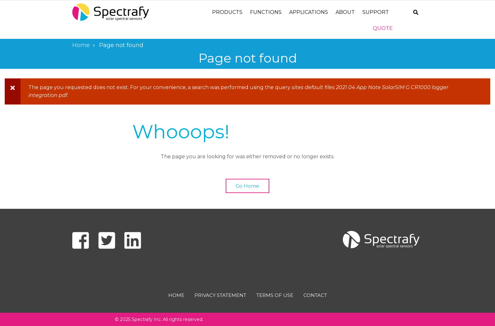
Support (375, 12)
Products (227, 12)
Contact (315, 295)
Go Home (247, 186)
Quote (383, 28)
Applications (308, 12)
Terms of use (274, 295)
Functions (266, 12)
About (345, 12)
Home (176, 295)
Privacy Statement (220, 295)
